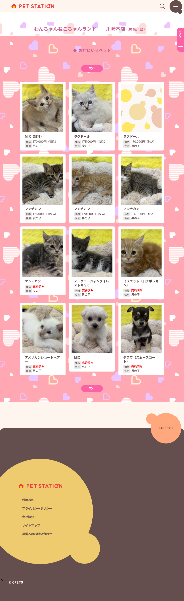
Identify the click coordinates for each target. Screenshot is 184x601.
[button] (1, 579)
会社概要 (28, 517)
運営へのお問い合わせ (37, 534)
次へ (92, 68)
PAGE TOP (166, 428)
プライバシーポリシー (37, 508)
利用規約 (28, 500)
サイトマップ (31, 525)
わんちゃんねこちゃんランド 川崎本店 (90, 28)
